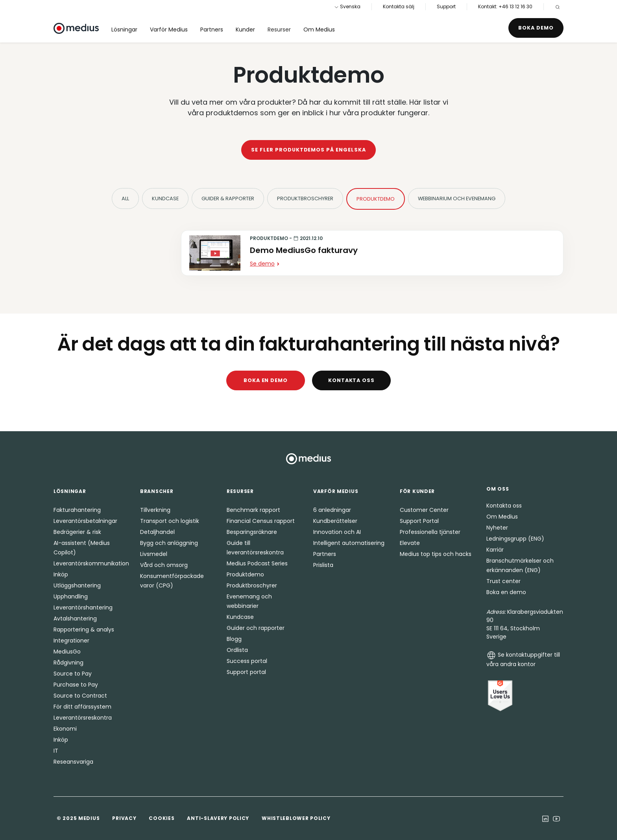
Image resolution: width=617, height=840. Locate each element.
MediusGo (67, 651)
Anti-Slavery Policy (218, 818)
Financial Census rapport (261, 521)
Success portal (247, 661)
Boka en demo (266, 380)
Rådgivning (68, 662)
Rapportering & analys (84, 629)
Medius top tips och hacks (435, 554)
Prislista (323, 565)
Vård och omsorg (164, 565)
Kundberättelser (335, 521)
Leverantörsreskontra (83, 718)
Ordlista (237, 650)
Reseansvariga (73, 762)
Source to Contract (80, 696)
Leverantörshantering (83, 607)
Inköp (61, 574)
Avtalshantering (75, 618)
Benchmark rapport (253, 510)
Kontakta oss (351, 380)
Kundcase (165, 198)
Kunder (245, 29)
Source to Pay (73, 674)
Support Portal (419, 521)
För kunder (417, 491)
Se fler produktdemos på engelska (308, 149)
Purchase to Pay (76, 685)
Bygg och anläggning (169, 543)
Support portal (246, 672)
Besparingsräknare (252, 532)
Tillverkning (155, 510)
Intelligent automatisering (348, 543)
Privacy (124, 818)
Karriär (495, 550)
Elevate (410, 543)
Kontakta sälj (398, 6)
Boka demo (536, 27)
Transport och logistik (169, 521)
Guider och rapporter (255, 628)
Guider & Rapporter (227, 198)
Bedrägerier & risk (77, 532)
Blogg (234, 639)
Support (446, 6)
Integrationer (71, 640)
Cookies (161, 818)
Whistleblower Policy (296, 818)
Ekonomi (65, 729)
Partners (211, 29)
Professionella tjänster (430, 532)
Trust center (503, 581)
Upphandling (71, 596)
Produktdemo (376, 199)
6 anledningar (332, 510)
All (125, 198)
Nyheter (497, 528)
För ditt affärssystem (82, 707)
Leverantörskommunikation (91, 563)
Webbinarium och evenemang (456, 198)
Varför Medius (169, 29)
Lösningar (124, 29)
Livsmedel (153, 554)
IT (56, 751)
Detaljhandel (157, 532)
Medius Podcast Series (257, 563)
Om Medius (319, 29)
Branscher (156, 491)
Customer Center (424, 510)
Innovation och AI (337, 532)
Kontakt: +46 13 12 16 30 (505, 6)
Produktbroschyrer (305, 198)
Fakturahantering (77, 510)
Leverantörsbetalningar (85, 521)
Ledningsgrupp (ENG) (515, 539)
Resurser (279, 29)
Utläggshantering (77, 585)
